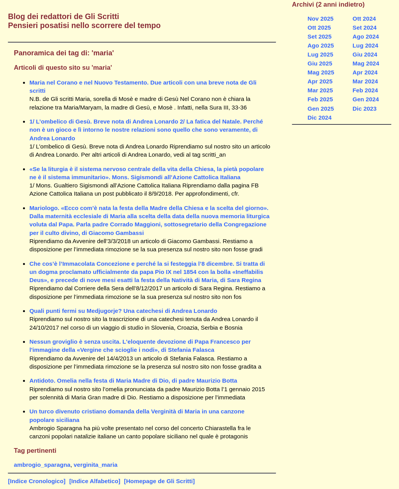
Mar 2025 (320, 90)
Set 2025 (319, 36)
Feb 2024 (365, 90)
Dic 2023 (365, 108)
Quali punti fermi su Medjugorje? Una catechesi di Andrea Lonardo (123, 310)
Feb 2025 (320, 99)
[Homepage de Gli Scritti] (159, 481)
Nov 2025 (320, 18)
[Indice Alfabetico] (94, 481)
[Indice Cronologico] (36, 481)
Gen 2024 (366, 99)
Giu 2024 (365, 54)
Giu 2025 (319, 63)
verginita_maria (95, 464)
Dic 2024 (319, 117)
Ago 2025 (320, 45)
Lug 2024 (365, 45)
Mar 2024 (365, 81)
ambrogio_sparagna (42, 464)
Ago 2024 (366, 36)
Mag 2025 (320, 72)
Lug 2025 (320, 54)
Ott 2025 (319, 27)
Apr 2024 (365, 72)
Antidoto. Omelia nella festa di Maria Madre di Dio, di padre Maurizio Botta (133, 380)
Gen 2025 (320, 108)
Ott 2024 (364, 18)
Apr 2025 (319, 81)
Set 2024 (365, 27)
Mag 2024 (366, 63)
